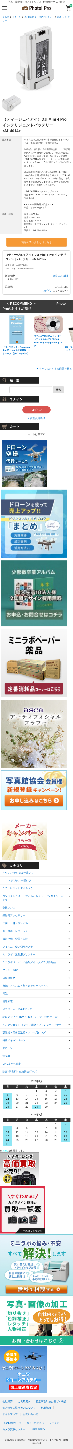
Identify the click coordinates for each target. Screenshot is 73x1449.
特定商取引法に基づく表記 (51, 1401)
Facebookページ (12, 1422)
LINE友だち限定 (12, 1063)
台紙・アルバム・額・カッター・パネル (25, 985)
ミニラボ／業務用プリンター (19, 954)
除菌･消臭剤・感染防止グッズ (20, 1071)
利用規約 (46, 1407)
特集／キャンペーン (14, 1040)
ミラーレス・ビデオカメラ (18, 888)
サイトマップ (10, 1414)
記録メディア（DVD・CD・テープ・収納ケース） (31, 1016)
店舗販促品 (9, 977)
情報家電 (8, 1001)
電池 (5, 993)
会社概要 (8, 1401)
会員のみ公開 (60, 275)
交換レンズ (9, 907)
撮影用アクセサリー (14, 915)
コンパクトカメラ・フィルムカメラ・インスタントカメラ (33, 898)
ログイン (47, 290)
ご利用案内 (24, 1401)
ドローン (16, 17)
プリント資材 (10, 970)
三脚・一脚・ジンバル (15, 923)
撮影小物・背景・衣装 (15, 938)
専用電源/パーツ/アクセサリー (39, 17)
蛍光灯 (6, 1055)
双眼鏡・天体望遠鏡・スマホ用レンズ (24, 1032)
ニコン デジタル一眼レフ (17, 880)
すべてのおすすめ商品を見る (55, 368)
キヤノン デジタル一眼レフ (18, 872)
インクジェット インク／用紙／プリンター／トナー (32, 1024)
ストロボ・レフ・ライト (16, 931)
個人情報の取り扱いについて (19, 1407)
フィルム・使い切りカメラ (18, 946)
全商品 (6, 17)
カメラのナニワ (35, 1422)
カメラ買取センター (14, 1429)
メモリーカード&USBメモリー (20, 1009)
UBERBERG (38, 1429)
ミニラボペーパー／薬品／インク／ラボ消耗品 (29, 962)
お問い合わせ (30, 1414)
